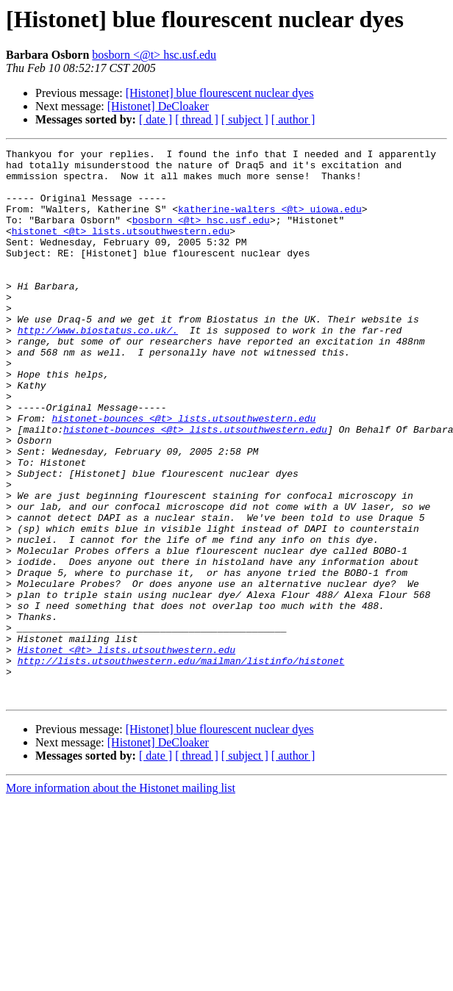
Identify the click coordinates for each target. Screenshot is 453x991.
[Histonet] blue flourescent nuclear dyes (220, 93)
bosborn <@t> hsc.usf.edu (154, 54)
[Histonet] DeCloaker (158, 106)
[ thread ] (196, 119)
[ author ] (293, 119)
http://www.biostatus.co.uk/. (98, 367)
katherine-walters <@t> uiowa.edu (270, 221)
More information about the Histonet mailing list (120, 898)
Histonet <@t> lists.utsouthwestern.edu (126, 750)
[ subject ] (244, 119)
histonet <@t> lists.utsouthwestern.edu (120, 248)
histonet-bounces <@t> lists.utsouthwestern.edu (183, 473)
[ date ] (155, 119)
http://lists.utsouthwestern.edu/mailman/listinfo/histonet (181, 764)
